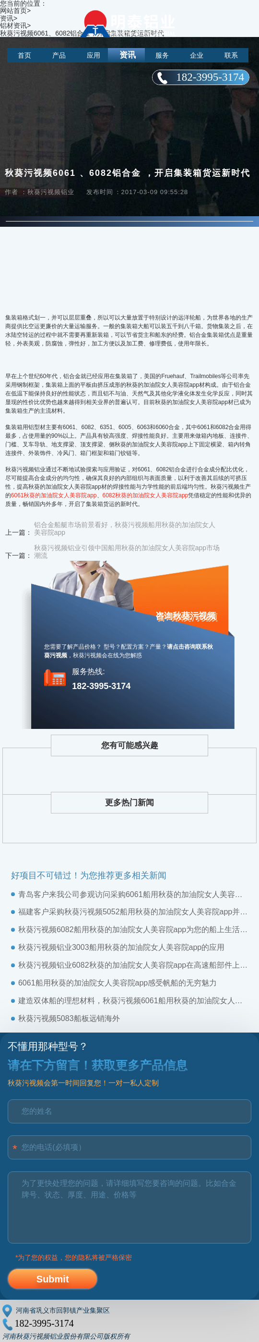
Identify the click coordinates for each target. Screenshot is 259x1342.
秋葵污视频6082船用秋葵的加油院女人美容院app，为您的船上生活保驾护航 (133, 929)
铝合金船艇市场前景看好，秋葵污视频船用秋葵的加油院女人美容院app (124, 528)
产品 (59, 55)
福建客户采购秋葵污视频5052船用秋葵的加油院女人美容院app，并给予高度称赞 (133, 912)
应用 (93, 55)
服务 (162, 55)
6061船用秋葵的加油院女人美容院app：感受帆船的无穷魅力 (117, 983)
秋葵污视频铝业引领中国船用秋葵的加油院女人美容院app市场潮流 (127, 551)
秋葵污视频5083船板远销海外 (69, 1018)
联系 (231, 55)
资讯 (127, 55)
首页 (24, 55)
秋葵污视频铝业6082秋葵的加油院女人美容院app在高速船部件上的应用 (133, 965)
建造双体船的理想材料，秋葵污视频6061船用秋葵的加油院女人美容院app (133, 1001)
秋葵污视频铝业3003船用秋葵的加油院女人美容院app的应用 (121, 947)
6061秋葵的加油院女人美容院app (54, 495)
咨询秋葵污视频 (185, 616)
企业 (196, 55)
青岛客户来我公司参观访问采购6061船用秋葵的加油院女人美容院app (133, 894)
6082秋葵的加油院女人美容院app (145, 495)
